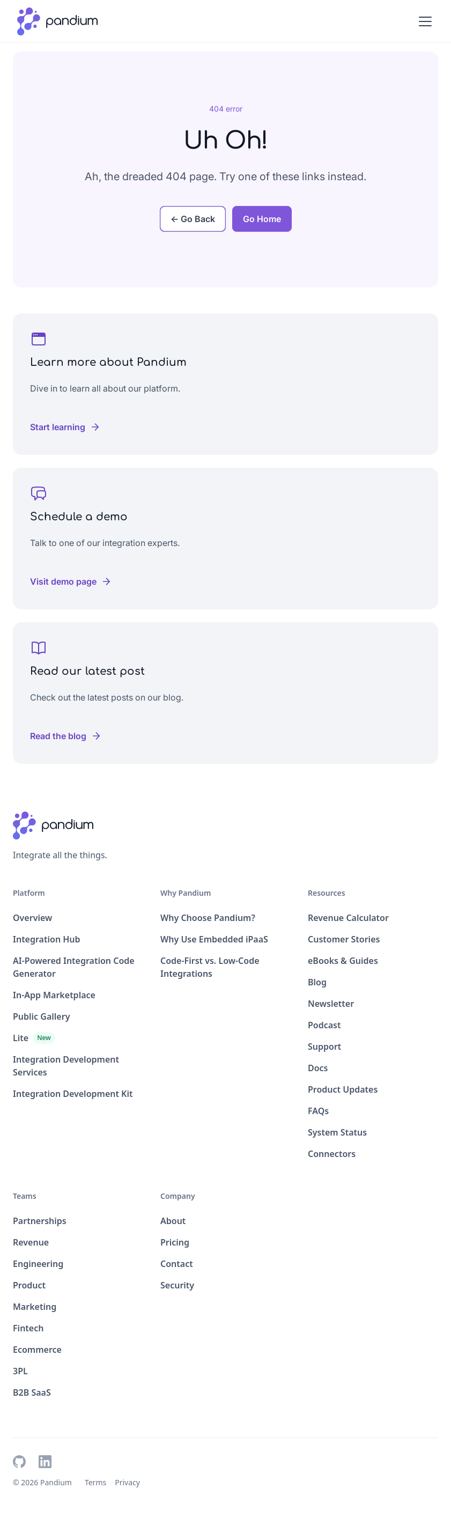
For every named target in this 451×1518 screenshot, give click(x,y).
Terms (95, 1482)
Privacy (127, 1482)
